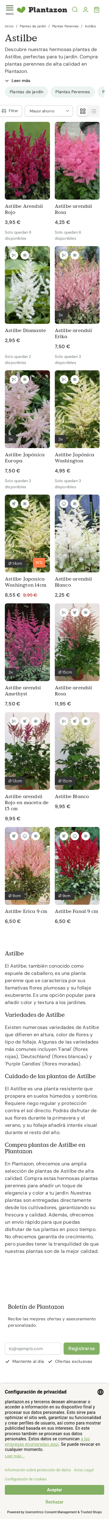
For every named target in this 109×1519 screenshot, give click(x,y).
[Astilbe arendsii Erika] (77, 298)
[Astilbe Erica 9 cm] (27, 876)
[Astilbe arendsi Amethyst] (27, 655)
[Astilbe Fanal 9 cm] (77, 876)
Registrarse (81, 1348)
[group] (26, 92)
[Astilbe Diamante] (27, 295)
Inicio (9, 26)
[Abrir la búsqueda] (75, 9)
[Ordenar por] (49, 110)
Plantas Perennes (65, 26)
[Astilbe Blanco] (77, 761)
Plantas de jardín (33, 26)
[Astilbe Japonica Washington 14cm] (27, 546)
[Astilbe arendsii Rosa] (77, 174)
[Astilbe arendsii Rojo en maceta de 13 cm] (27, 767)
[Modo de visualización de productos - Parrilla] (83, 111)
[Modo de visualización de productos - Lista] (93, 111)
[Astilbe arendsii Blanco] (77, 546)
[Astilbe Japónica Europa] (27, 422)
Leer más (18, 80)
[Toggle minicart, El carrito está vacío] (97, 10)
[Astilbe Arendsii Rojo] (27, 174)
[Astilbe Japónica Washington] (77, 422)
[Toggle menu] (10, 10)
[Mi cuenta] (85, 10)
